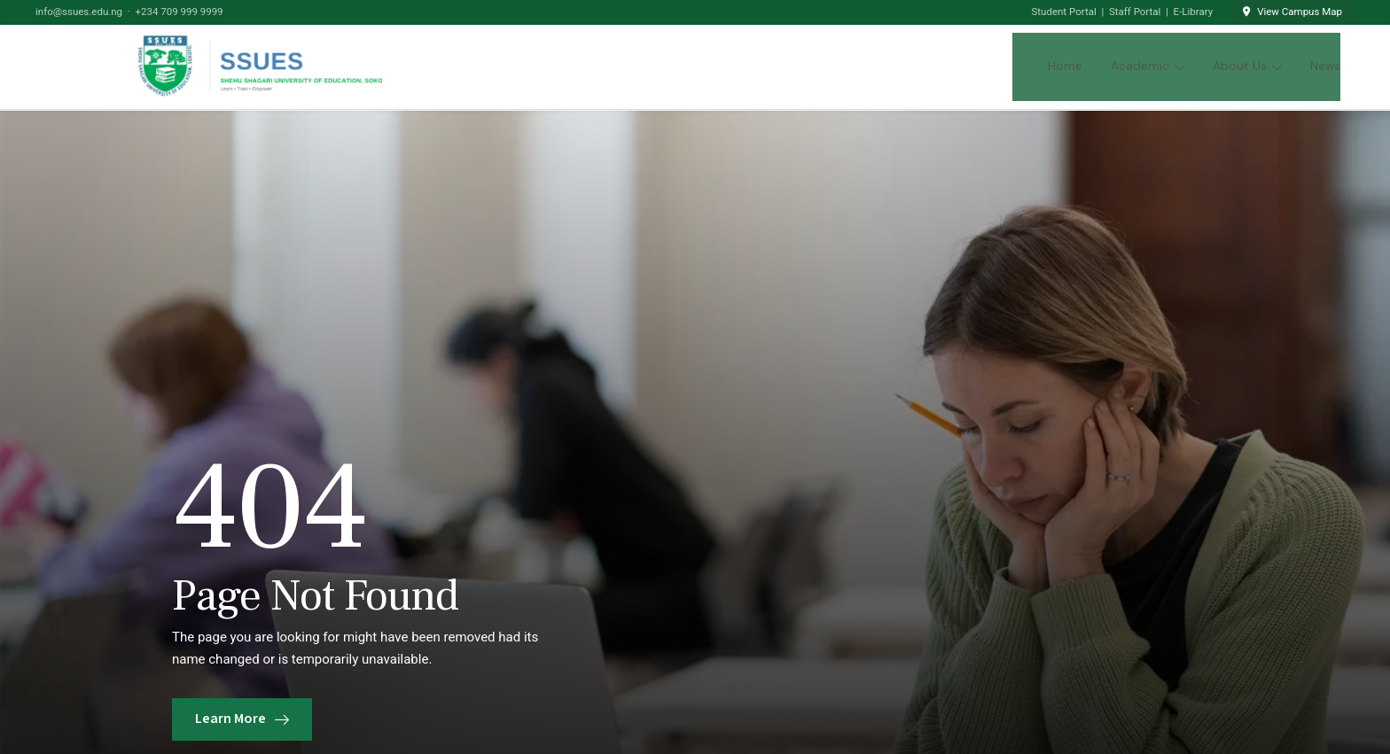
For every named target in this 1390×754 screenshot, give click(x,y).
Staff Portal (1134, 11)
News (1325, 66)
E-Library (1194, 11)
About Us (1247, 66)
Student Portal (1064, 11)
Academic (1147, 66)
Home (1065, 66)
